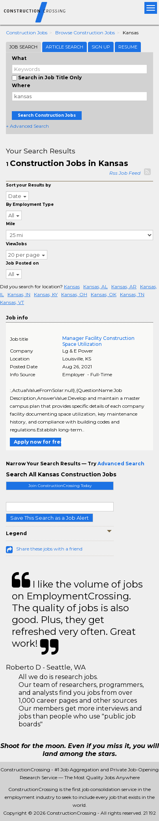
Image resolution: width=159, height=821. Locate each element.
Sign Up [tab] (101, 47)
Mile (10, 223)
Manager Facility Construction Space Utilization (98, 341)
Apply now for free (37, 442)
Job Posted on (22, 263)
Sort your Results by (28, 185)
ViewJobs (16, 243)
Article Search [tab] (64, 47)
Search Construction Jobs (47, 115)
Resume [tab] (127, 47)
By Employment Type (30, 204)
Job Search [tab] (23, 47)
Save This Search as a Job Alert (49, 518)
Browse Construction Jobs (85, 32)
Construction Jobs (26, 32)
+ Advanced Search (27, 126)
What (19, 58)
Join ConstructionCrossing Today (60, 485)
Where (21, 85)
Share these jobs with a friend (49, 549)
